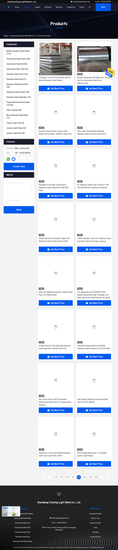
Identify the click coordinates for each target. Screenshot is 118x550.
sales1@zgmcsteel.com (80, 2)
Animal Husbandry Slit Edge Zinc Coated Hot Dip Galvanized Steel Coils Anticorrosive (93, 80)
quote (103, 7)
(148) (18, 59)
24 (90, 477)
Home (17, 7)
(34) (17, 85)
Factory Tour (95, 518)
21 (73, 477)
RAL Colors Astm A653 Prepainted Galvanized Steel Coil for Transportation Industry (55, 402)
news (95, 527)
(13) (17, 116)
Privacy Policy (95, 537)
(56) (17, 103)
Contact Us (71, 7)
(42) (16, 128)
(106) (17, 74)
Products (27, 7)
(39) (13, 110)
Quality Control (95, 523)
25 (96, 477)
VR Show (48, 7)
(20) (15, 133)
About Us (59, 7)
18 (56, 477)
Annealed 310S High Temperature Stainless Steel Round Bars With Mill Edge (53, 187)
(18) (18, 97)
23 (85, 477)
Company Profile (95, 514)
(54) (16, 64)
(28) (17, 92)
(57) (17, 69)
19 (61, 477)
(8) (15, 123)
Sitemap (95, 532)
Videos (37, 7)
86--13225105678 (103, 2)
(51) (16, 79)
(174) (18, 52)
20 (67, 477)
